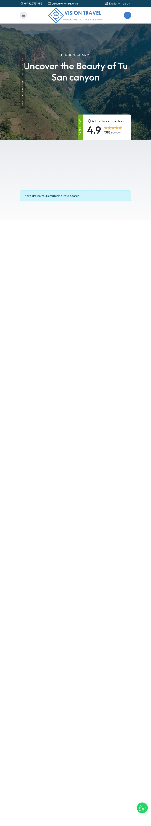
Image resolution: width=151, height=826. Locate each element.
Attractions (22, 88)
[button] (142, 807)
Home (22, 103)
